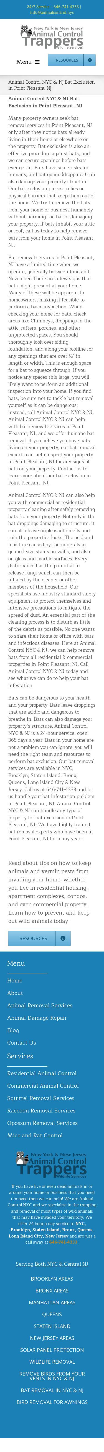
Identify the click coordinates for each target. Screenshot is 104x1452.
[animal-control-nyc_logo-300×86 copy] (52, 27)
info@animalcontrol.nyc (52, 12)
